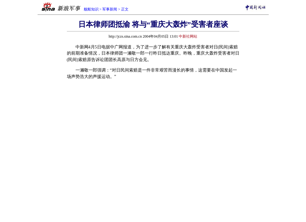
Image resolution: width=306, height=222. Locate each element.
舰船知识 (91, 9)
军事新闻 (109, 9)
